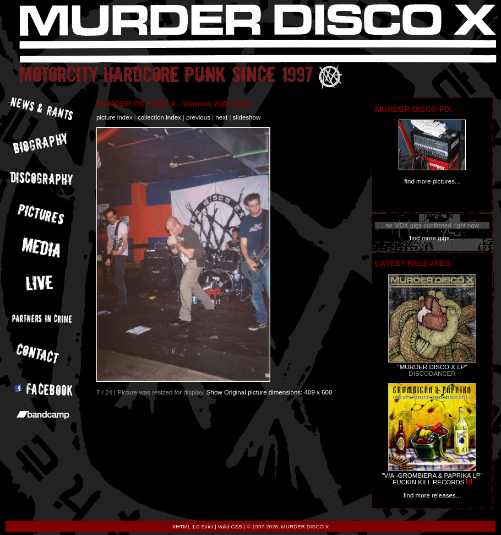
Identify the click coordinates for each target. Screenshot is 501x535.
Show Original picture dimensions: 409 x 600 (269, 392)
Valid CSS (230, 526)
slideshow (247, 117)
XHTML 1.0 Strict (193, 526)
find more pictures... (432, 181)
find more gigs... (432, 238)
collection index (159, 117)
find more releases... (432, 495)
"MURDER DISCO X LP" (432, 367)
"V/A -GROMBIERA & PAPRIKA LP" (432, 475)
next (221, 117)
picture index (114, 117)
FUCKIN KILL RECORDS (428, 482)
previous (198, 117)
